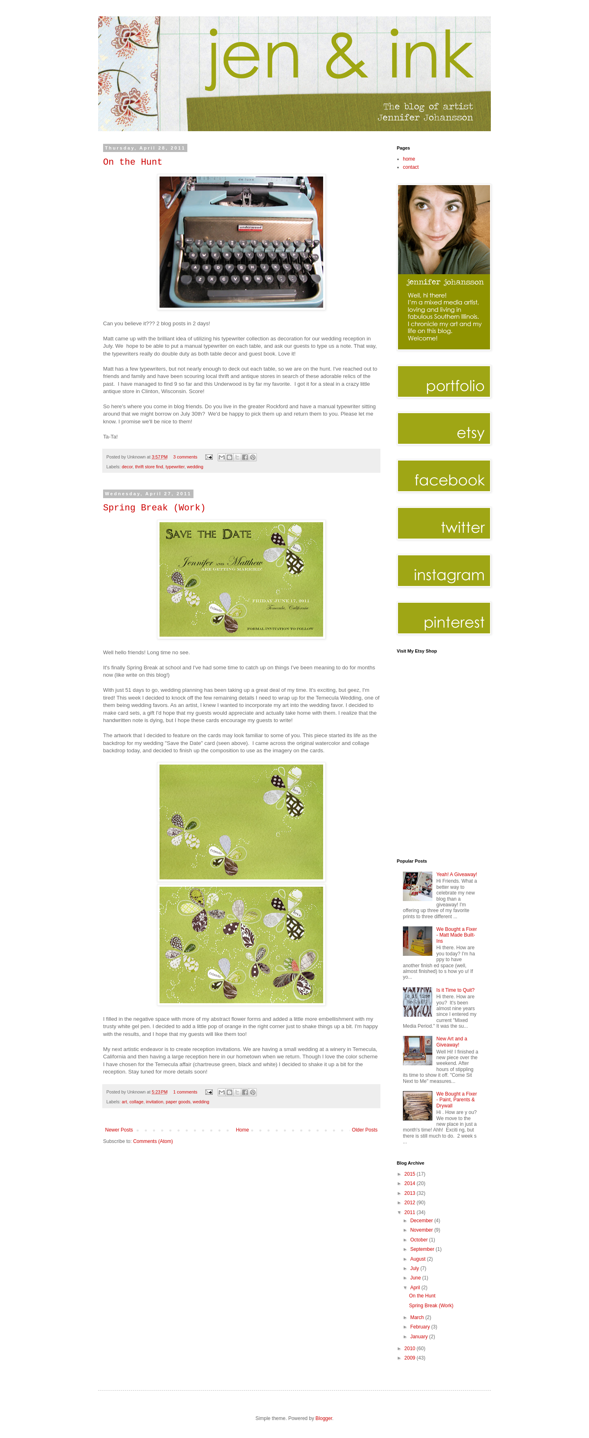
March (417, 1317)
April (415, 1287)
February (420, 1327)
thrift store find (149, 466)
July (415, 1268)
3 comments (185, 456)
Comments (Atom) (153, 1141)
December (422, 1220)
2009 (411, 1358)
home (409, 159)
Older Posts (365, 1130)
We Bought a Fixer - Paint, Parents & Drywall (456, 1100)
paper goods (178, 1101)
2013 (411, 1193)
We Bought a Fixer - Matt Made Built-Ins (456, 935)
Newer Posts (119, 1130)
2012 (411, 1202)
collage (136, 1101)
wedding (195, 466)
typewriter (175, 466)
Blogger (323, 1418)
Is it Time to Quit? (455, 990)
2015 (411, 1174)
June (416, 1278)
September (423, 1249)
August (418, 1259)
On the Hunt (132, 162)
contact (411, 167)
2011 (411, 1212)
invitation (155, 1101)
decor (127, 466)
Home (242, 1130)
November (422, 1230)
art (124, 1101)
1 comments (185, 1091)
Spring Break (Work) (154, 508)
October (419, 1240)
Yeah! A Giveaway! (456, 874)
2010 (411, 1348)
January (419, 1337)
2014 (411, 1183)
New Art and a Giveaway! (451, 1041)
